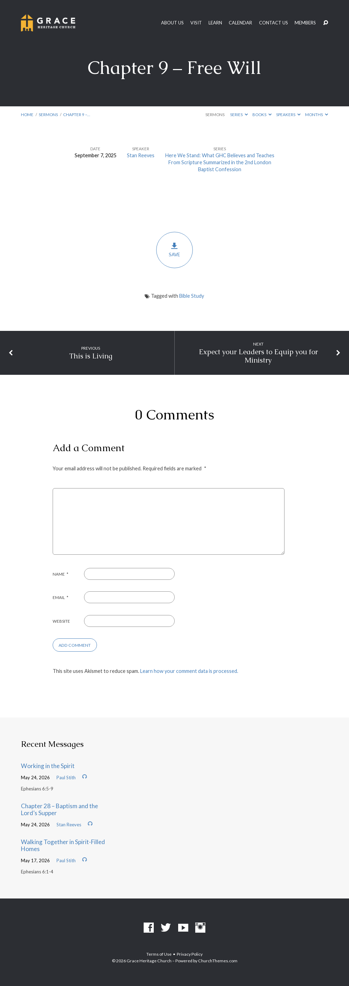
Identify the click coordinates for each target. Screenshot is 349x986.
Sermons (48, 114)
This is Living (90, 356)
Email (61, 597)
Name (61, 574)
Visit (196, 23)
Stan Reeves (140, 155)
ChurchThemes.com (217, 960)
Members (305, 23)
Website (61, 621)
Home (27, 114)
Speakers (288, 114)
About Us (172, 23)
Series (239, 114)
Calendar (240, 23)
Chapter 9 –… (76, 114)
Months (316, 114)
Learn (215, 23)
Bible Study (191, 296)
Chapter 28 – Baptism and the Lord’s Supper (59, 809)
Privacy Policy (190, 954)
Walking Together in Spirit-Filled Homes (63, 845)
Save (174, 249)
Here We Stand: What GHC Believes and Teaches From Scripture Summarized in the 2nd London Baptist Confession (219, 162)
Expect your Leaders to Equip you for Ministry (258, 356)
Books (262, 114)
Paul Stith (66, 777)
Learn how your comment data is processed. (189, 671)
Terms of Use (159, 954)
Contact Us (273, 23)
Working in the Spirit (48, 765)
